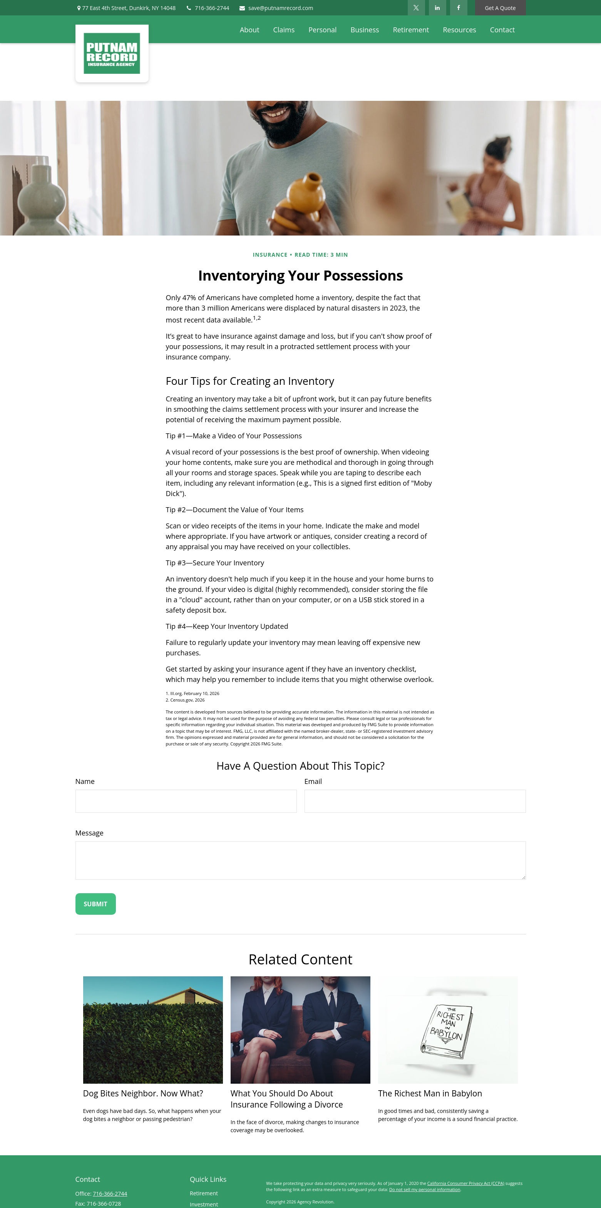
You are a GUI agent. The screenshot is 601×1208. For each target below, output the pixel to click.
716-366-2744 (207, 8)
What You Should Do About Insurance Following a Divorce (287, 1099)
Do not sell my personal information (424, 1189)
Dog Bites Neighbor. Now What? (143, 1093)
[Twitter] (416, 7)
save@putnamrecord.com (276, 8)
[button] (250, 29)
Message (89, 832)
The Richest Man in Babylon (430, 1093)
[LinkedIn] (437, 7)
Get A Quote (500, 8)
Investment (204, 1204)
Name (85, 781)
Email (313, 781)
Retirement (204, 1193)
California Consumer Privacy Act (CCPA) (465, 1183)
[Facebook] (458, 7)
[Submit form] (95, 904)
